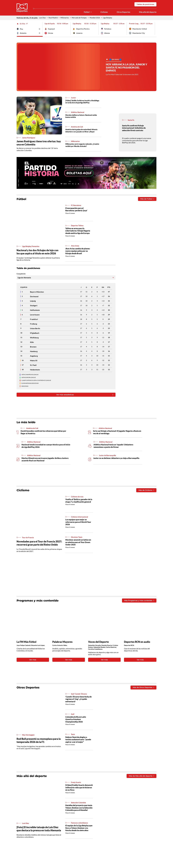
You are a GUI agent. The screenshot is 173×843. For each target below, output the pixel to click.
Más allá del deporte (147, 12)
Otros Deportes (123, 12)
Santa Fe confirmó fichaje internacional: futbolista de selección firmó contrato (134, 128)
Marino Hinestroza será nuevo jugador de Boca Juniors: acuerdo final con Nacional (42, 460)
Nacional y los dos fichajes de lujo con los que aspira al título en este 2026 (38, 253)
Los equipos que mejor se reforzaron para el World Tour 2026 (78, 523)
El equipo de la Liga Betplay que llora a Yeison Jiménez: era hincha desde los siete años (79, 831)
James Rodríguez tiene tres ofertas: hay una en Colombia (37, 143)
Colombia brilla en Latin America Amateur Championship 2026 (76, 721)
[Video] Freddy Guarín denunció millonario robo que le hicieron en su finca (78, 790)
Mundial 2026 (96, 18)
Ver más (33, 662)
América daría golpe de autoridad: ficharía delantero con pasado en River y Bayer (82, 131)
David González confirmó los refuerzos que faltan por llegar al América (44, 433)
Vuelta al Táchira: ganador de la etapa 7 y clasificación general (78, 503)
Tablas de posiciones (144, 4)
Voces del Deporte (99, 643)
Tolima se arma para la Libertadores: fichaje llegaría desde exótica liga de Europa (78, 231)
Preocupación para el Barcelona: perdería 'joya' (76, 210)
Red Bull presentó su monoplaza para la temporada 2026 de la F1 (39, 743)
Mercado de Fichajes (80, 18)
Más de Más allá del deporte (140, 778)
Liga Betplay (109, 18)
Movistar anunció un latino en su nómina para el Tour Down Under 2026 (78, 543)
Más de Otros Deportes (142, 690)
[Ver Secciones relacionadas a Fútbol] (89, 12)
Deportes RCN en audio (137, 643)
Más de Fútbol (146, 200)
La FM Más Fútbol (27, 643)
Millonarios (65, 18)
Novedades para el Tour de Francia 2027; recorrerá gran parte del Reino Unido (38, 544)
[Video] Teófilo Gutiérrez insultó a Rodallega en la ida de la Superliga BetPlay (82, 102)
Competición (21, 274)
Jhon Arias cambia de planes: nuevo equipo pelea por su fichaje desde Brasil (78, 251)
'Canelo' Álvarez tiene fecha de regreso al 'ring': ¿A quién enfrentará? (78, 701)
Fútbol (85, 12)
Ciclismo (103, 12)
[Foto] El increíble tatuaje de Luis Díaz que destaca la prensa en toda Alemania (38, 831)
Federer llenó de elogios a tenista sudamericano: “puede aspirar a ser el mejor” (78, 742)
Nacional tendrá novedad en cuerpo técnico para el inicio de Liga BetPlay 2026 (44, 446)
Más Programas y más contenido (138, 602)
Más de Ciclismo (145, 491)
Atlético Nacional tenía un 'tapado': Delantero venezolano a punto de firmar (114, 446)
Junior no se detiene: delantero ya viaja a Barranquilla (117, 459)
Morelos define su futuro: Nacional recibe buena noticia (82, 116)
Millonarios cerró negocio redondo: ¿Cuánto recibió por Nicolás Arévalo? (83, 145)
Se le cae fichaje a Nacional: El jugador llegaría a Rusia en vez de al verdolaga (117, 433)
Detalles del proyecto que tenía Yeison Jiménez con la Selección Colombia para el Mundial (77, 812)
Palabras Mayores (62, 643)
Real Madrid (53, 18)
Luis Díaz (42, 18)
